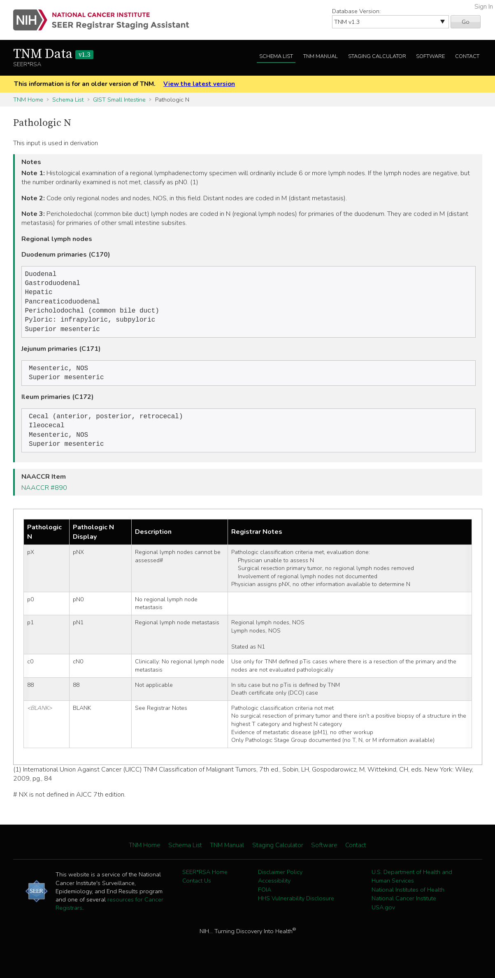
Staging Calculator (377, 56)
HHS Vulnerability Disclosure (296, 909)
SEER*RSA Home (205, 882)
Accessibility (274, 891)
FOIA (264, 900)
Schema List (276, 56)
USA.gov (383, 918)
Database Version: (356, 11)
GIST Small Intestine (119, 99)
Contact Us (196, 891)
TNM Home (28, 99)
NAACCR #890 (44, 498)
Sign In (483, 6)
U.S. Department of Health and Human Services (412, 887)
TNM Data (53, 54)
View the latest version (199, 84)
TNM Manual (320, 56)
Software (430, 56)
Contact (467, 56)
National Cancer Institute (404, 909)
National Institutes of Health (408, 900)
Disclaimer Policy (280, 882)
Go (465, 22)
